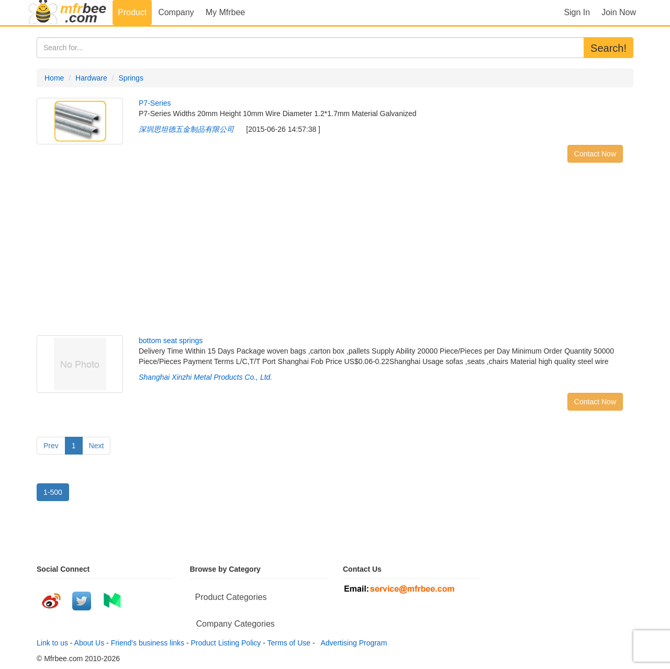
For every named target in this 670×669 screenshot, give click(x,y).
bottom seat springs (171, 340)
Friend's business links (147, 643)
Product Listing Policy (226, 643)
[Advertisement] (335, 251)
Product (132, 12)
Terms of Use (288, 643)
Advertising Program (352, 643)
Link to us (52, 643)
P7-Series (155, 103)
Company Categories (235, 623)
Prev (51, 445)
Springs (130, 78)
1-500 (52, 492)
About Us (89, 643)
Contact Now (595, 154)
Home (54, 78)
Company (176, 12)
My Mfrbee (225, 12)
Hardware (91, 78)
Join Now (618, 12)
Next (96, 445)
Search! (608, 48)
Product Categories (231, 597)
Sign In (577, 12)
